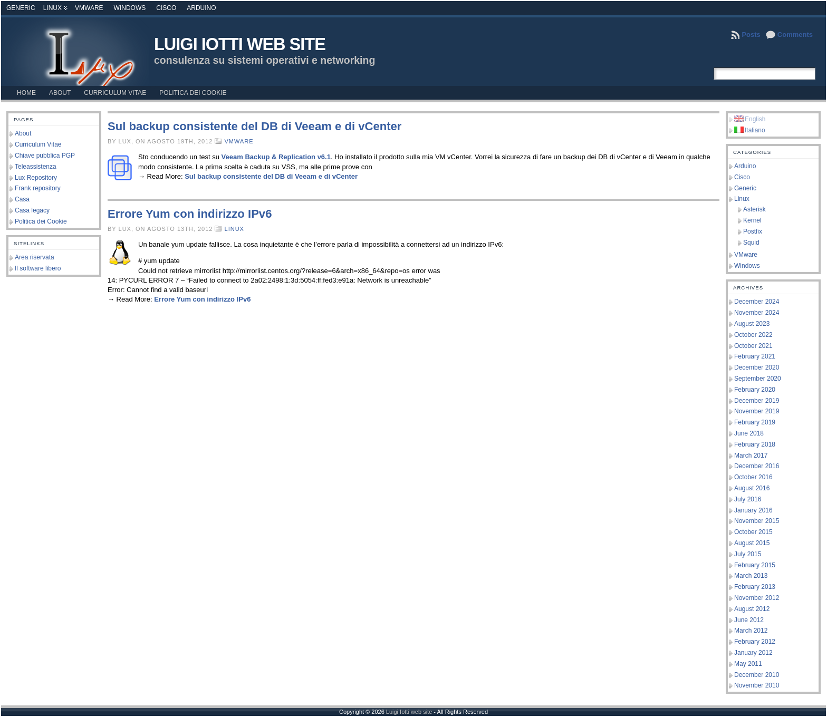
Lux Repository (36, 177)
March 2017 (750, 455)
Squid (751, 242)
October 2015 (753, 532)
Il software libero (38, 268)
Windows (130, 8)
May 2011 (748, 663)
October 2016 (753, 477)
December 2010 (756, 675)
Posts (751, 34)
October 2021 (753, 346)
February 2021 (754, 356)
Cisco (166, 8)
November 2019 (756, 411)
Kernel (752, 220)
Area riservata (34, 257)
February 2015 (754, 565)
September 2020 (757, 378)
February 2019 (754, 422)
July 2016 (747, 499)
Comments (795, 34)
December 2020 (756, 367)
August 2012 (752, 609)
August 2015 (752, 543)
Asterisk (754, 209)
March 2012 (750, 630)
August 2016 (752, 488)
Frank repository (38, 188)
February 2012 (754, 641)
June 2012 (749, 620)
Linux (52, 8)
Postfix (752, 231)
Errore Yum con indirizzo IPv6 (190, 213)
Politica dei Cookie (41, 221)
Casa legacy (32, 210)
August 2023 (752, 323)
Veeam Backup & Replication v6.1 (276, 157)
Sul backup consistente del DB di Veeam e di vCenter (254, 126)
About (23, 133)
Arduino (201, 8)
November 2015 (756, 521)
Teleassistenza (35, 166)
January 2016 (753, 510)
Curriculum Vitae (38, 144)
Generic (20, 8)
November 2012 (756, 598)
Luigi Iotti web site (239, 44)
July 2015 (747, 554)
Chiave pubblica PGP (45, 155)
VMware (89, 8)
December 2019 (756, 400)
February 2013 (754, 586)
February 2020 (754, 389)
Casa (22, 199)
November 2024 (756, 312)
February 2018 (754, 444)
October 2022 (753, 334)
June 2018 (749, 433)
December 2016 (756, 466)
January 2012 (753, 652)
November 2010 (756, 685)
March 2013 (750, 575)
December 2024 (756, 301)
